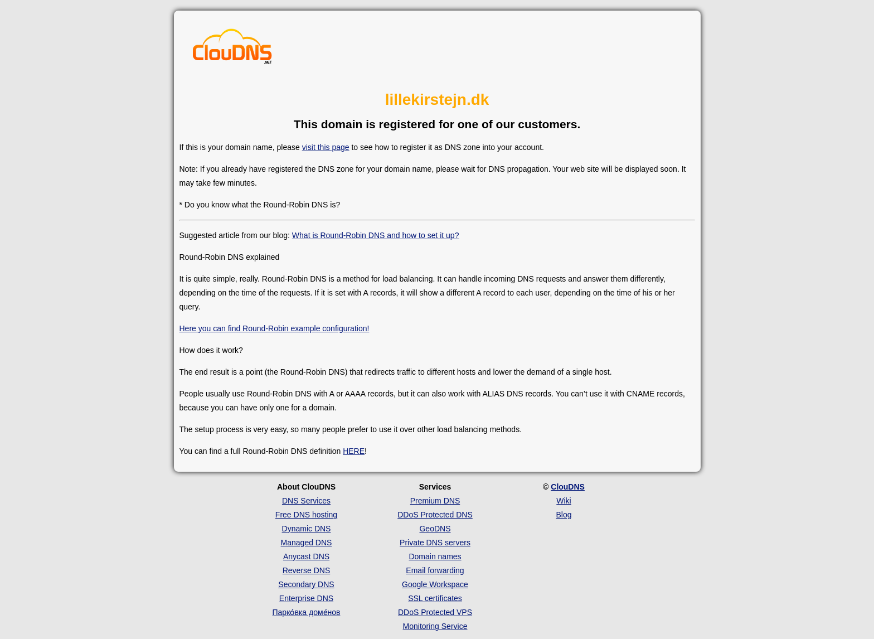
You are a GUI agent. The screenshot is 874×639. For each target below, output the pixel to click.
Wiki (563, 500)
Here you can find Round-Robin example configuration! (274, 328)
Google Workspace (435, 584)
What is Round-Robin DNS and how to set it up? (375, 235)
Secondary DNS (306, 584)
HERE (354, 451)
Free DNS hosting (306, 514)
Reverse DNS (307, 570)
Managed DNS (306, 542)
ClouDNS (568, 486)
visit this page (325, 147)
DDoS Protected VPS (435, 612)
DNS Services (306, 500)
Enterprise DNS (306, 598)
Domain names (435, 556)
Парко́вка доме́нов (307, 612)
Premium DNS (435, 500)
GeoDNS (434, 528)
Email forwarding (435, 570)
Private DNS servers (435, 542)
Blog (563, 514)
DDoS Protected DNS (435, 514)
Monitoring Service (435, 626)
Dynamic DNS (306, 528)
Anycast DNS (306, 556)
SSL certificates (435, 598)
